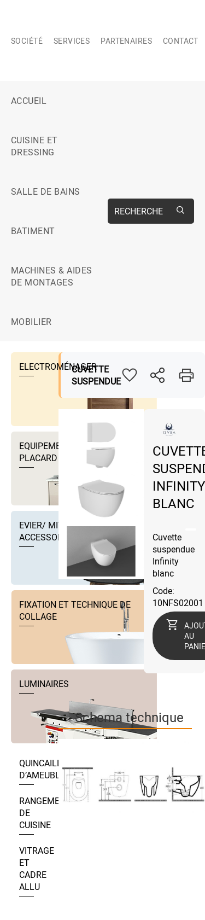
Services (72, 41)
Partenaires (126, 41)
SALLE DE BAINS (45, 191)
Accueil (28, 101)
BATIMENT (33, 231)
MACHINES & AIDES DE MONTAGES (51, 276)
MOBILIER (31, 322)
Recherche (138, 211)
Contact (180, 41)
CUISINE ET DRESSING (34, 146)
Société (27, 41)
